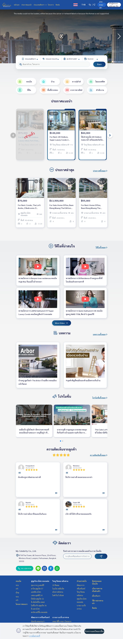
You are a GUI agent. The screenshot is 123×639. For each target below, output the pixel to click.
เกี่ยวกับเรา (96, 596)
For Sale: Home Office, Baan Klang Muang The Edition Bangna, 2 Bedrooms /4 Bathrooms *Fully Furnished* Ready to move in (61, 207)
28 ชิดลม (55, 585)
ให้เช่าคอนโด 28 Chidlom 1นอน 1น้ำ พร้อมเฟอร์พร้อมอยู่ (92, 138)
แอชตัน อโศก (36, 592)
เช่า (17, 588)
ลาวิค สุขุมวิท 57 (37, 588)
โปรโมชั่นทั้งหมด (99, 397)
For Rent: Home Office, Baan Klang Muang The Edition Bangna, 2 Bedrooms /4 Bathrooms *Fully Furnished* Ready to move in (93, 207)
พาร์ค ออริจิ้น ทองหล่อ (39, 612)
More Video (61, 323)
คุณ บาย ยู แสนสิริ (37, 585)
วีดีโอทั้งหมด (101, 247)
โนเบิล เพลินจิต (58, 588)
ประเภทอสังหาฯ (40, 5)
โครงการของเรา (22, 604)
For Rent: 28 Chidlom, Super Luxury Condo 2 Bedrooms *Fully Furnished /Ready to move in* (61, 138)
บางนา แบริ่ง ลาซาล (60, 617)
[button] (119, 36)
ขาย (17, 585)
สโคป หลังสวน (57, 592)
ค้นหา (99, 64)
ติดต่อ (58, 5)
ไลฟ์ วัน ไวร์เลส (58, 595)
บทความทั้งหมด (100, 334)
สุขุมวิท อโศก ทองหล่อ (40, 581)
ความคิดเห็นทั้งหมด (98, 455)
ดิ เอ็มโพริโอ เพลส (38, 602)
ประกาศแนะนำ (26, 5)
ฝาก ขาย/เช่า (101, 5)
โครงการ (51, 5)
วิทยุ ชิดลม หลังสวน (60, 581)
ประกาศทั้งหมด (100, 171)
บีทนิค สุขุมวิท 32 (37, 599)
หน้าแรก (16, 5)
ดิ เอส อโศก (35, 609)
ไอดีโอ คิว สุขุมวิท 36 (39, 605)
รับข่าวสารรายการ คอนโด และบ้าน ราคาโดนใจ (82, 551)
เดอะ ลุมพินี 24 (36, 595)
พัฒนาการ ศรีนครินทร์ (40, 617)
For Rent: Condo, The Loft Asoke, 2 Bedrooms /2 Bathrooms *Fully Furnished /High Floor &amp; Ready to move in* (30, 207)
